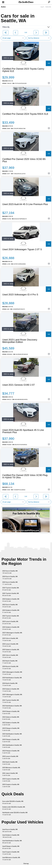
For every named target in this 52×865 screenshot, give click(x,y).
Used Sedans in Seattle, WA (10, 836)
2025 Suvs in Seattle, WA (10, 583)
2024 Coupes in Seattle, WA (10, 780)
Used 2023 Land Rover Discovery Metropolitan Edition (19, 341)
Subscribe (48, 7)
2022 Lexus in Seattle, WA (10, 757)
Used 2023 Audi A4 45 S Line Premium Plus (25, 204)
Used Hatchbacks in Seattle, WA (12, 841)
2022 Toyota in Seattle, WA (10, 701)
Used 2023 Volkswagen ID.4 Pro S (20, 294)
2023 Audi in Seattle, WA (9, 662)
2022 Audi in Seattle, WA (9, 763)
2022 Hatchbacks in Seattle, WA (12, 746)
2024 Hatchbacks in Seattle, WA (12, 679)
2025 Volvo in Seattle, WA (10, 656)
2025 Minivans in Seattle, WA (11, 768)
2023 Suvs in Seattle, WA (10, 572)
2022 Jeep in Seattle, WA (10, 774)
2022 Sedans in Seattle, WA (10, 723)
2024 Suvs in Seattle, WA (10, 577)
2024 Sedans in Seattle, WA (10, 600)
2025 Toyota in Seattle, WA (10, 594)
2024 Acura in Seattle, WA (10, 667)
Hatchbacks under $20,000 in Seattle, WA (15, 813)
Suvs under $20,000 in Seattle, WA (12, 802)
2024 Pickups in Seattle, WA (10, 712)
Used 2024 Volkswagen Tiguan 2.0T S (22, 249)
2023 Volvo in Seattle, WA (10, 639)
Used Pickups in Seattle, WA (10, 847)
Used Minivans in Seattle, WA (11, 858)
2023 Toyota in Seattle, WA (10, 617)
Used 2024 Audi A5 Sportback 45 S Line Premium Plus (23, 431)
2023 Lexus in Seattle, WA (10, 622)
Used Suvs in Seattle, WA (10, 830)
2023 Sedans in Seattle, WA (10, 611)
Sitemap (26, 863)
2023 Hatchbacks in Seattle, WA (12, 707)
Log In (42, 7)
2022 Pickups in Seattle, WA (10, 752)
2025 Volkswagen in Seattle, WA (12, 695)
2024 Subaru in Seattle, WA (10, 690)
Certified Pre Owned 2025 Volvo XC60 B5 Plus (23, 160)
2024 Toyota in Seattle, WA (10, 589)
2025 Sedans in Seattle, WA (10, 628)
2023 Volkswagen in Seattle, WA (12, 634)
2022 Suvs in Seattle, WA (10, 605)
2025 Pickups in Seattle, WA (10, 740)
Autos (3, 7)
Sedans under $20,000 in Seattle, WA (13, 808)
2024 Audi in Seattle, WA (9, 684)
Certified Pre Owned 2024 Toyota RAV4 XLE (25, 114)
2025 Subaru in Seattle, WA (10, 650)
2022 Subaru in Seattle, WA (10, 718)
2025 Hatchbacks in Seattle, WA (12, 735)
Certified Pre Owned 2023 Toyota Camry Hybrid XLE (23, 70)
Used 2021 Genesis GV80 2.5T (18, 385)
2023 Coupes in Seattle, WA (10, 785)
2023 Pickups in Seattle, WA (10, 729)
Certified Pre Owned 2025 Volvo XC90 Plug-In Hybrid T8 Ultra (25, 476)
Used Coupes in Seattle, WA (10, 853)
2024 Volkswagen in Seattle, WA (12, 673)
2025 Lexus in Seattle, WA (10, 645)
